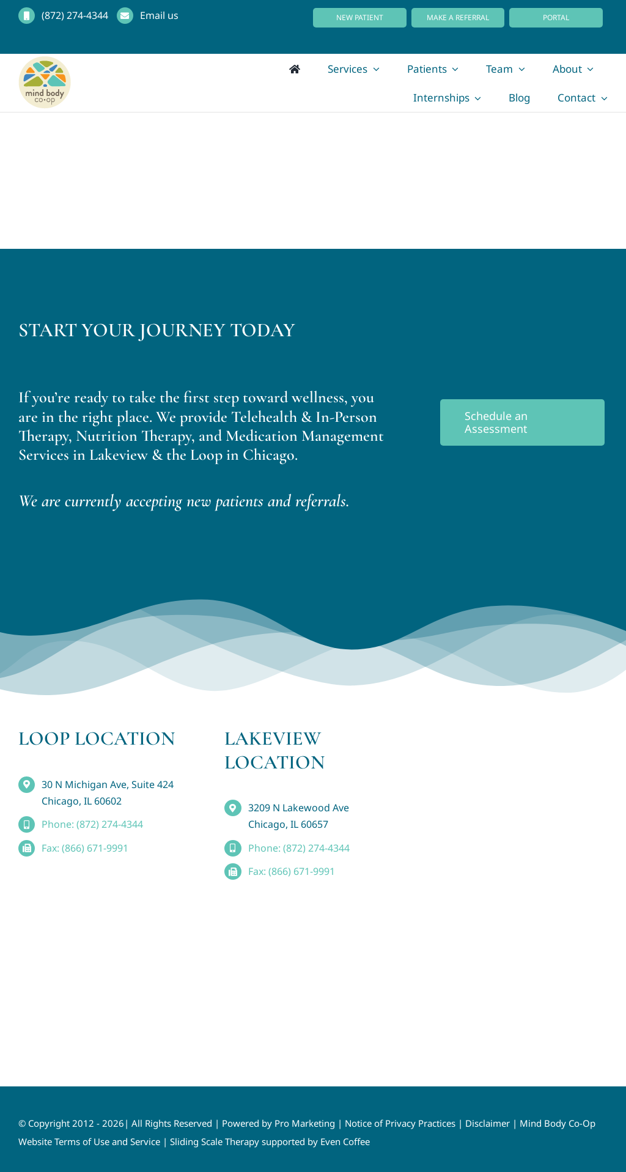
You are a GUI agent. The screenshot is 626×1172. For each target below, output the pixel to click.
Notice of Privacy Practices (400, 1123)
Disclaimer (487, 1123)
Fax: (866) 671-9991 (85, 848)
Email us (159, 15)
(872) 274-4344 (75, 15)
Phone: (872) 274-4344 (92, 824)
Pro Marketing (304, 1123)
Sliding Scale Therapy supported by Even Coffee (270, 1141)
